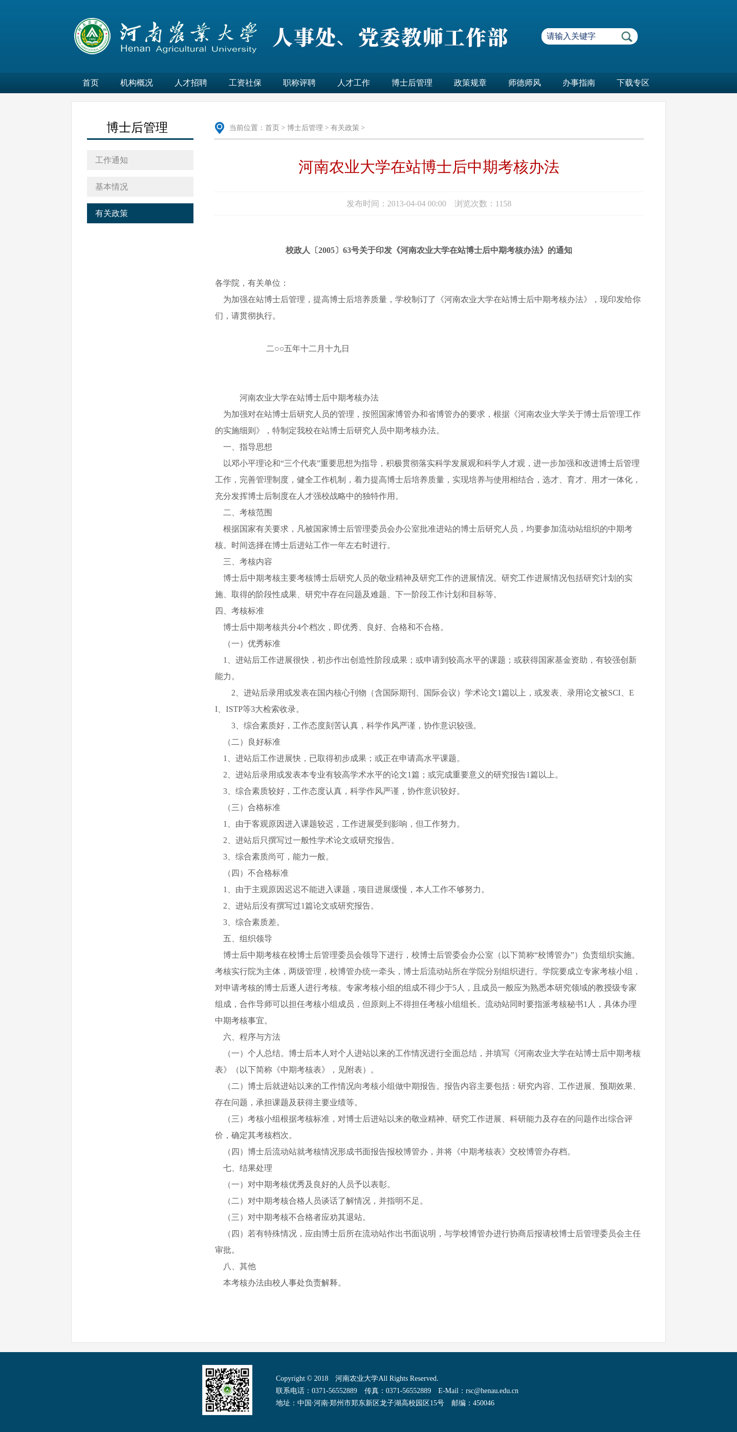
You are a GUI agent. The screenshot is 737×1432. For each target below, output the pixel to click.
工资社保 (245, 82)
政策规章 (470, 82)
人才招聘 (191, 82)
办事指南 (578, 82)
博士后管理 (412, 82)
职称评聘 (299, 82)
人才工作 (353, 82)
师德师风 (524, 82)
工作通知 (111, 160)
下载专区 (633, 82)
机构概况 (136, 82)
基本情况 (111, 186)
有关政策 (111, 213)
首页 (90, 82)
